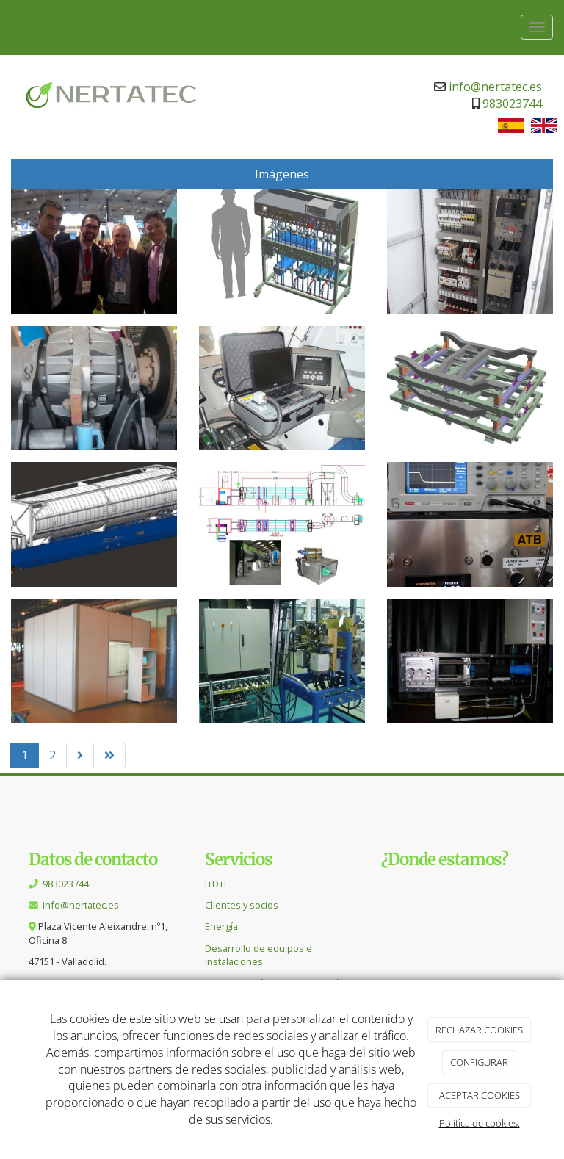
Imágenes (282, 174)
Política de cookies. (479, 1123)
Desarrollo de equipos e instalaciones (258, 955)
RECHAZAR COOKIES (479, 1029)
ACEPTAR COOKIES (479, 1095)
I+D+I (215, 883)
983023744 (512, 103)
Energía (221, 926)
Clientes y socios (241, 904)
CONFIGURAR (479, 1062)
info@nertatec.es (495, 87)
